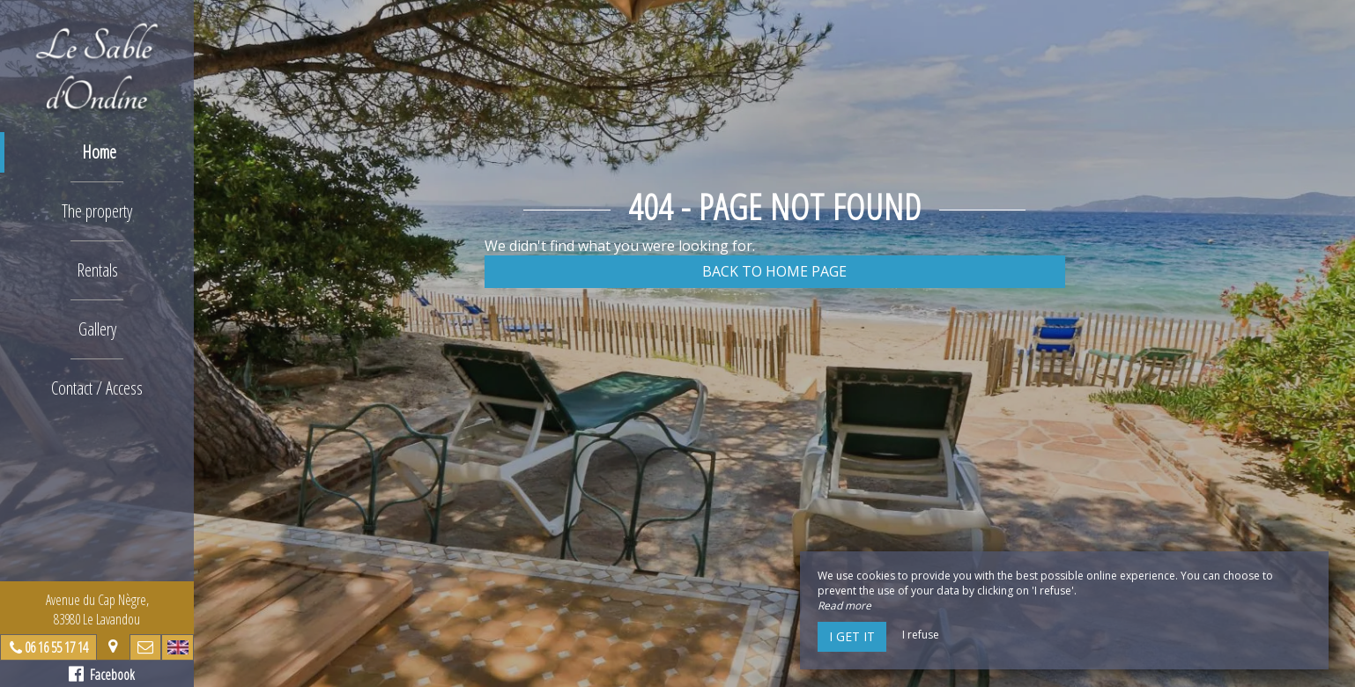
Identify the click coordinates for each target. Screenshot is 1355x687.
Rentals (97, 270)
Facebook (102, 674)
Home (99, 152)
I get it (852, 636)
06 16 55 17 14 (56, 647)
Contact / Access (97, 388)
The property (97, 211)
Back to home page (774, 271)
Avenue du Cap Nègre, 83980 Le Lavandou (97, 609)
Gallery (97, 329)
